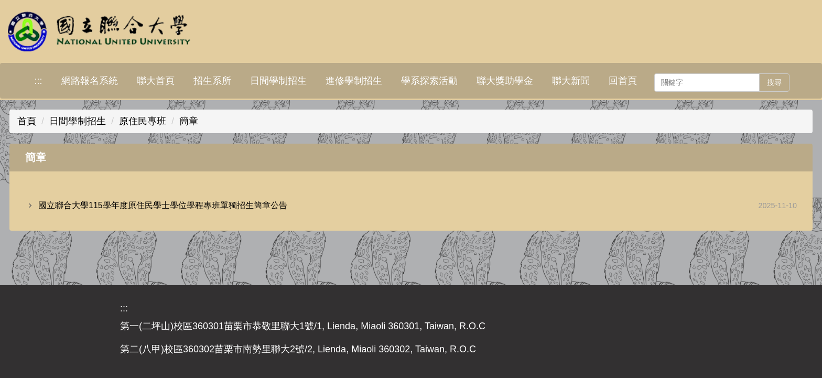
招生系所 (212, 80)
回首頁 (623, 80)
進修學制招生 (354, 80)
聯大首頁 (156, 80)
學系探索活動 (429, 80)
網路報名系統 (89, 80)
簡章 (188, 121)
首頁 (26, 121)
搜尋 (774, 82)
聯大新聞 (571, 80)
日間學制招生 (278, 80)
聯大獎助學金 (505, 80)
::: (38, 80)
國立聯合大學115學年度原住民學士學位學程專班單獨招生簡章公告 (162, 205)
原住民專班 (142, 121)
